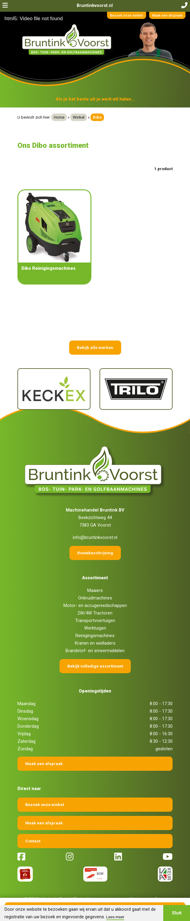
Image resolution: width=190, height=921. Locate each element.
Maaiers (95, 590)
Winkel (78, 117)
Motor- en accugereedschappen (95, 605)
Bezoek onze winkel (126, 15)
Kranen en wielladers (95, 643)
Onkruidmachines (95, 598)
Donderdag (28, 726)
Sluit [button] (177, 913)
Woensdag (27, 718)
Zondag (25, 748)
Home (59, 117)
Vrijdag (24, 733)
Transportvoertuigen (95, 620)
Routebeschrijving (95, 552)
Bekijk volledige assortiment (95, 666)
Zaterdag (26, 741)
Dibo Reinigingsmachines (48, 268)
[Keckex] (54, 389)
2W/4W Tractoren (95, 613)
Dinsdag (25, 711)
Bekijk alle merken (95, 347)
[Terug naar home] (67, 40)
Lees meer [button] (115, 916)
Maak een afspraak (167, 15)
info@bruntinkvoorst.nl (95, 537)
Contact (32, 841)
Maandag (26, 703)
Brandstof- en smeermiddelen (95, 650)
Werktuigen (95, 628)
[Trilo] (136, 389)
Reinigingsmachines (95, 635)
